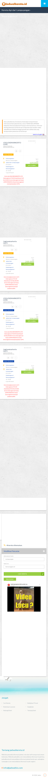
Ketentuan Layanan (9, 707)
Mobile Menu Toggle (44, 3)
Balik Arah (10, 579)
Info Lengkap (32, 165)
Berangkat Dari (9, 556)
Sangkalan (30, 707)
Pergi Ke (6, 563)
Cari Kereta (22, 574)
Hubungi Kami (7, 710)
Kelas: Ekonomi (8, 154)
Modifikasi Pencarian (11, 551)
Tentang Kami (31, 710)
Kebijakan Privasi (32, 703)
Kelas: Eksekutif (8, 310)
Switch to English (38, 134)
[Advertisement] (24, 43)
